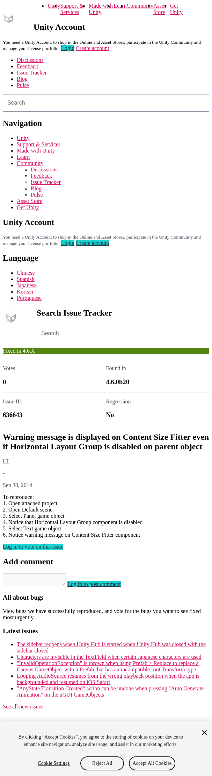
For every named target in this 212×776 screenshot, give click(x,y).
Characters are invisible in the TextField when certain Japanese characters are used (109, 659)
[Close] (204, 732)
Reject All (102, 763)
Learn (120, 6)
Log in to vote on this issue (33, 547)
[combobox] (106, 102)
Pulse (23, 85)
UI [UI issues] (6, 461)
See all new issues (23, 709)
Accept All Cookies (151, 763)
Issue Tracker (32, 73)
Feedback (27, 66)
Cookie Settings (54, 763)
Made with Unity (101, 9)
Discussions (30, 60)
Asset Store (159, 9)
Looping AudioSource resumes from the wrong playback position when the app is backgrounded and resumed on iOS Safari (108, 681)
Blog (22, 79)
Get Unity (176, 9)
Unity (53, 6)
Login (67, 48)
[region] (106, 748)
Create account (92, 48)
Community (139, 6)
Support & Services (71, 9)
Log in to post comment (101, 586)
